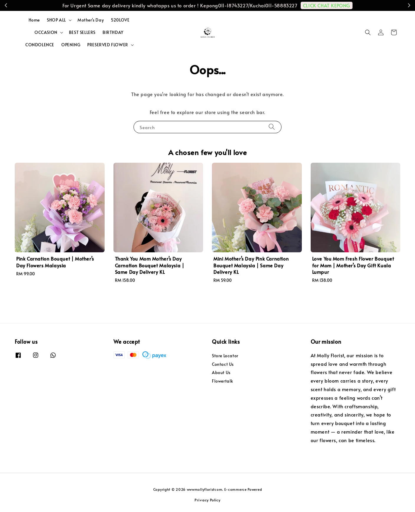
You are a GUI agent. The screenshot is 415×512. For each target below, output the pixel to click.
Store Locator (225, 355)
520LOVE (120, 20)
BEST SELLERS (82, 32)
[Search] (271, 127)
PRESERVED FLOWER (107, 44)
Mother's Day (91, 20)
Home (34, 20)
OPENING (70, 44)
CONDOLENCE (39, 44)
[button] (367, 32)
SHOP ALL (56, 20)
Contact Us (223, 364)
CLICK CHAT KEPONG (326, 5)
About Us (221, 372)
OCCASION (45, 32)
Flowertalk (222, 381)
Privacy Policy (207, 500)
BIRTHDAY (113, 32)
